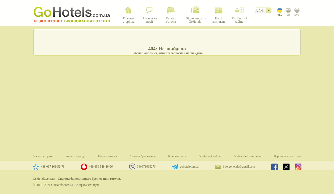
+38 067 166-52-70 (52, 166)
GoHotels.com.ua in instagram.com (298, 167)
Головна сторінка (43, 156)
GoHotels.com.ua (44, 178)
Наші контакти (177, 156)
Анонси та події (75, 156)
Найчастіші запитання (247, 156)
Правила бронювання (143, 156)
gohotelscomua (189, 166)
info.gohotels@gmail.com (239, 166)
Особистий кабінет (210, 156)
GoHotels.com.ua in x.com (286, 167)
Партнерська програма (287, 156)
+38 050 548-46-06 (101, 166)
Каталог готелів (107, 156)
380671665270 (146, 166)
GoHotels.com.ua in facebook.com (274, 167)
